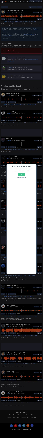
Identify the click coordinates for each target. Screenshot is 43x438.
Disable (21, 174)
